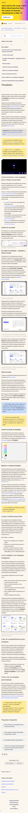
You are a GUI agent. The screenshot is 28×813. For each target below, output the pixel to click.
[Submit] (4, 35)
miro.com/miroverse (9, 224)
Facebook (2, 754)
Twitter (4, 754)
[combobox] (14, 35)
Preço (14, 806)
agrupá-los (16, 492)
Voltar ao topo (5, 771)
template (3, 195)
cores (5, 511)
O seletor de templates (10, 206)
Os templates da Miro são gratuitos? (14, 740)
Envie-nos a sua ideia (12, 142)
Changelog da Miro (14, 800)
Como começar (17, 28)
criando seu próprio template (8, 193)
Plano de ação (11, 377)
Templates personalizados (8, 781)
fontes (11, 511)
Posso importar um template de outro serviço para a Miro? (14, 725)
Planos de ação (6, 63)
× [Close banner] (25, 2)
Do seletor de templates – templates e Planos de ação (13, 59)
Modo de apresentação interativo (9, 789)
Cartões (3, 792)
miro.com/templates (9, 218)
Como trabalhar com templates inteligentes (13, 77)
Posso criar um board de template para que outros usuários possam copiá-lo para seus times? (14, 747)
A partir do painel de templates (10, 67)
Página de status (14, 802)
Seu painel (7, 202)
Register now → (7, 17)
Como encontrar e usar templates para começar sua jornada (11, 50)
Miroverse (11, 149)
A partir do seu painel (7, 55)
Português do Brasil (18, 23)
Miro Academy (14, 808)
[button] (0, 811)
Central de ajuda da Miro (6, 28)
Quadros (3, 787)
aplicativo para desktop (8, 132)
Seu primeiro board (9, 30)
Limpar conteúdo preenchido (9, 74)
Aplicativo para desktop (7, 784)
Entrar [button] (24, 23)
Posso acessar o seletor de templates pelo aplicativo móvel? (14, 733)
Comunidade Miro (14, 804)
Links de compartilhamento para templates (13, 80)
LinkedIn (6, 754)
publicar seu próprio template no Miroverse (13, 155)
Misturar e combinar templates (10, 70)
